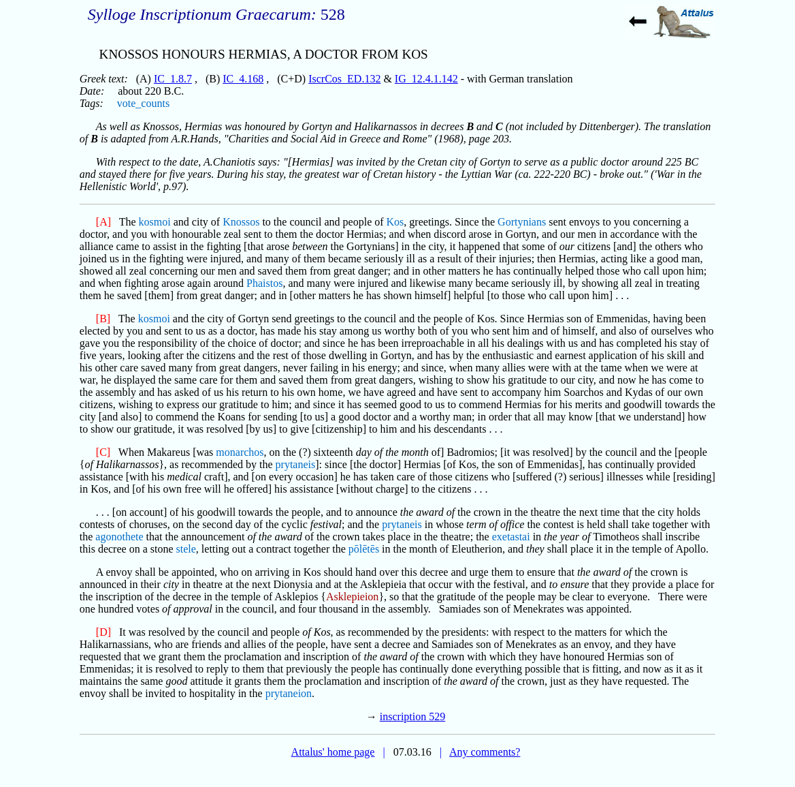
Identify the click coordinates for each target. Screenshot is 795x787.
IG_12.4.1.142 (426, 78)
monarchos (239, 452)
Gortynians (522, 222)
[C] (103, 452)
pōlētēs (363, 549)
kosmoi (155, 222)
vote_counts (143, 103)
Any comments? (484, 752)
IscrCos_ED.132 (344, 78)
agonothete (119, 536)
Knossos (241, 222)
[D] (103, 632)
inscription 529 (412, 716)
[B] (103, 318)
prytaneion (288, 693)
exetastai (511, 536)
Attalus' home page (333, 752)
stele (186, 549)
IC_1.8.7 (173, 78)
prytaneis (296, 464)
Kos (395, 222)
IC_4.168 (243, 78)
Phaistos (264, 283)
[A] (103, 222)
